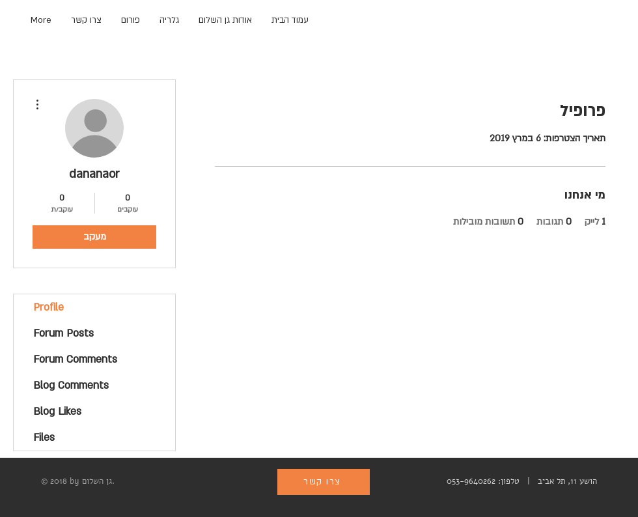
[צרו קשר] (323, 482)
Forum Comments (75, 359)
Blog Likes (57, 411)
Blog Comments (71, 385)
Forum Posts (63, 333)
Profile (48, 307)
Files (44, 437)
